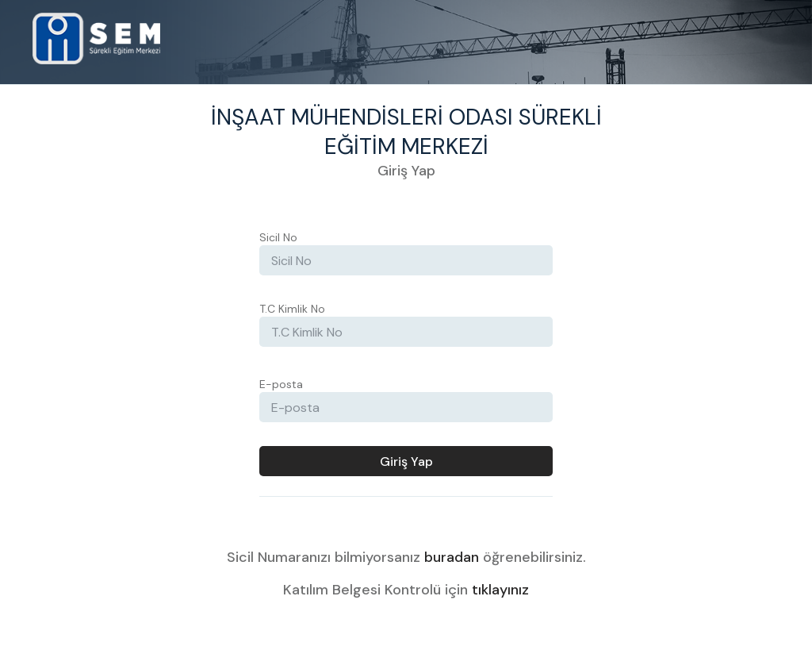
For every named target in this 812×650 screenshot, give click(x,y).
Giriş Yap (406, 461)
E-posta (281, 384)
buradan (451, 557)
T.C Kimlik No (292, 309)
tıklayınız (500, 590)
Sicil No (278, 237)
